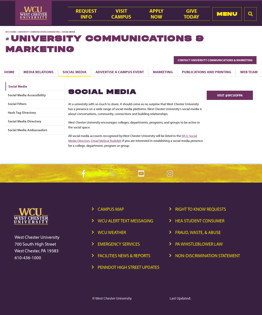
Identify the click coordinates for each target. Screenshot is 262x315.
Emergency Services (119, 244)
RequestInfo (86, 14)
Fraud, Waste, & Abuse (198, 232)
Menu (227, 14)
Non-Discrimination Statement (207, 255)
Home (9, 72)
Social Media (74, 72)
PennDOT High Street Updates (128, 267)
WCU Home (10, 32)
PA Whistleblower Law (199, 244)
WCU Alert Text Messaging (125, 220)
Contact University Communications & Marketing (215, 60)
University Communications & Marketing (39, 32)
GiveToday (191, 14)
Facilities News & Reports (124, 255)
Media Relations (38, 72)
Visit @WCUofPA (230, 95)
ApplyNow (156, 14)
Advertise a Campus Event (120, 72)
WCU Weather (112, 232)
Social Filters (17, 104)
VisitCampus (121, 14)
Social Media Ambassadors (27, 130)
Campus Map (111, 209)
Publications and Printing (206, 72)
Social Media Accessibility (27, 95)
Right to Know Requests (200, 209)
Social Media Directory (24, 121)
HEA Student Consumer (199, 220)
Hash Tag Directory (22, 112)
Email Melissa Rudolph (106, 141)
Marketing (163, 72)
